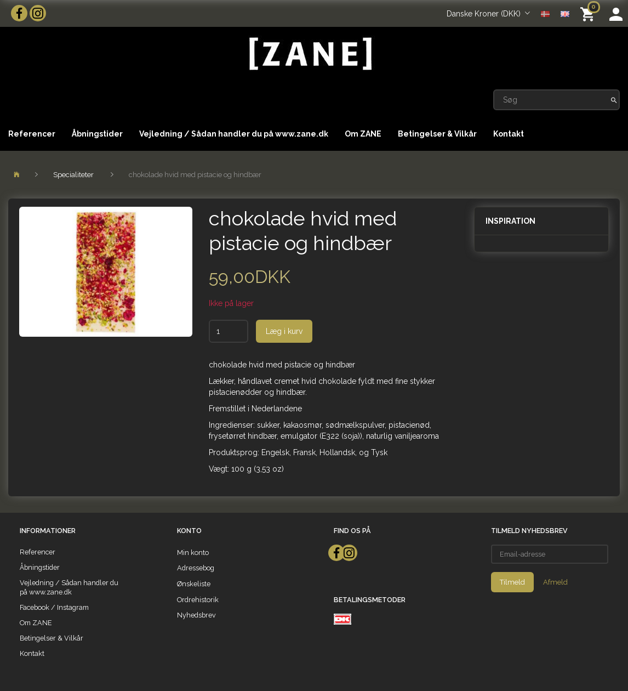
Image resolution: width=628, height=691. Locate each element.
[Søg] (614, 99)
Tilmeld (512, 582)
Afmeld (555, 582)
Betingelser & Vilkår (437, 133)
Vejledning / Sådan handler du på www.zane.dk (233, 133)
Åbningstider (97, 133)
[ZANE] (309, 54)
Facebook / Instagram (54, 607)
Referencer (31, 133)
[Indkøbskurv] (589, 13)
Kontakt (508, 133)
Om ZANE (363, 133)
